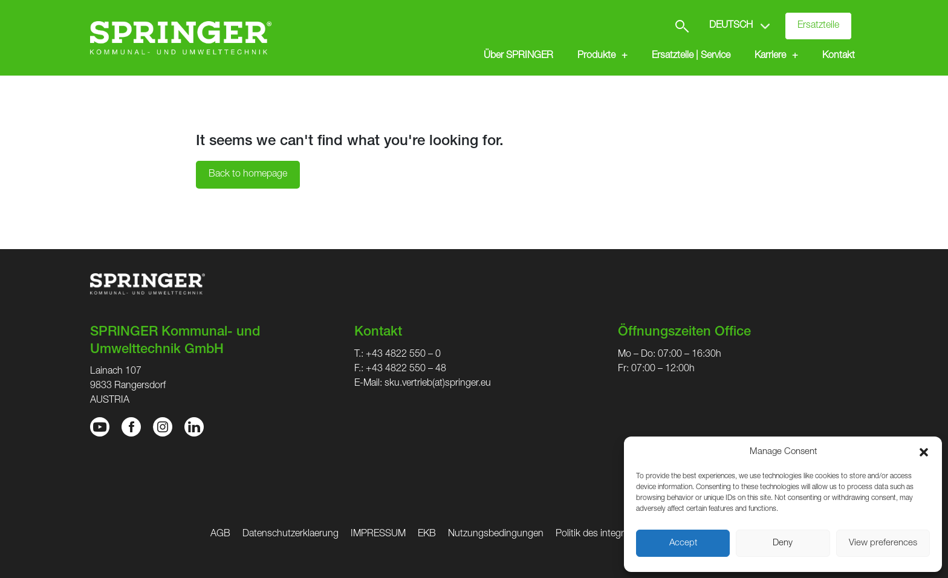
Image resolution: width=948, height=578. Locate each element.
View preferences (883, 543)
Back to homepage (248, 175)
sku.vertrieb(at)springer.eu (438, 384)
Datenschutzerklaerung (290, 534)
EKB (427, 534)
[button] (924, 452)
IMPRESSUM (378, 534)
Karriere (770, 56)
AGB (220, 534)
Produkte (596, 56)
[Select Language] (741, 26)
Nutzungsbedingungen (496, 534)
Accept (683, 543)
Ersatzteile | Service (691, 56)
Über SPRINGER (518, 56)
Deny (783, 543)
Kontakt (838, 56)
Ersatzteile (818, 26)
